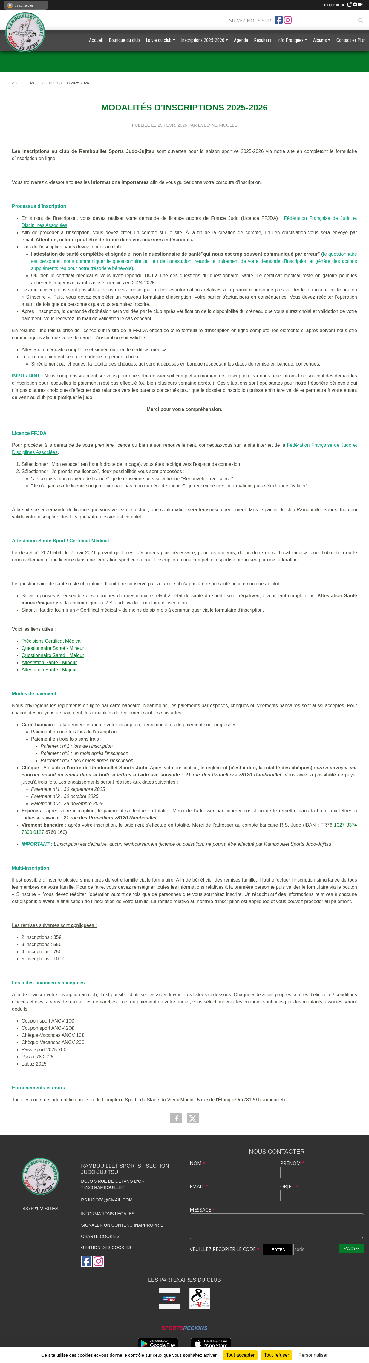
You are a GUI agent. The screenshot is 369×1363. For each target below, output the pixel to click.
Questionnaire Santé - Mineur (53, 648)
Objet (289, 1186)
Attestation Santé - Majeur (49, 669)
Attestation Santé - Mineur (49, 662)
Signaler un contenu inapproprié (122, 1225)
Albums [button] (320, 40)
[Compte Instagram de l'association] (288, 20)
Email (199, 1186)
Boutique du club (124, 40)
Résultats (262, 40)
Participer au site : (341, 5)
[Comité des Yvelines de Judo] (200, 1298)
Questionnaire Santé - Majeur (53, 655)
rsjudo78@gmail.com (106, 1200)
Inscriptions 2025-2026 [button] (202, 40)
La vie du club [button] (159, 40)
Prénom (292, 1163)
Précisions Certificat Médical (52, 641)
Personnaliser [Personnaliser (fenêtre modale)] (313, 1355)
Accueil (96, 40)
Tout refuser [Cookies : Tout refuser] (276, 1355)
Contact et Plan (350, 40)
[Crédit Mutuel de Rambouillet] (169, 1298)
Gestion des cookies (106, 1247)
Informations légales (107, 1213)
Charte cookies (100, 1236)
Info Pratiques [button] (290, 40)
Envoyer (351, 1248)
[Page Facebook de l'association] (279, 20)
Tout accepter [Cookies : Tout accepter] (240, 1355)
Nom (198, 1163)
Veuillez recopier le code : (226, 1249)
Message (202, 1210)
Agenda (241, 40)
